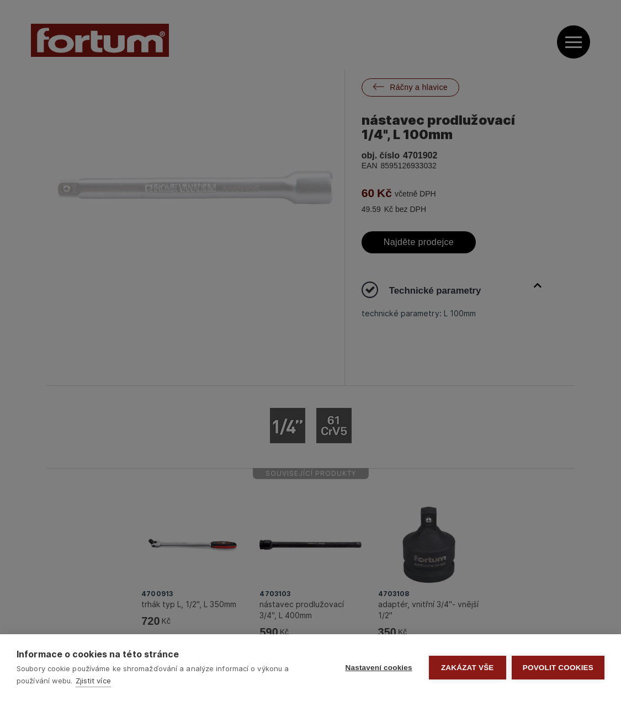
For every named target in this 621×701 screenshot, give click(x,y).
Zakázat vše (467, 667)
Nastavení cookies (379, 667)
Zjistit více (93, 680)
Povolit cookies (558, 667)
